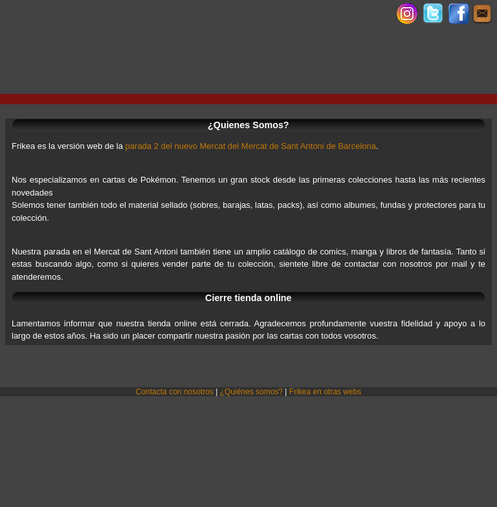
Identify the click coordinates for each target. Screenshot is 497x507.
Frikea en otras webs (325, 391)
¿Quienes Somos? (248, 125)
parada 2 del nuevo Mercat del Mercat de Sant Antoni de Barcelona (251, 146)
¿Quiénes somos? (251, 391)
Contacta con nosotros (175, 391)
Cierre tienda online (248, 298)
